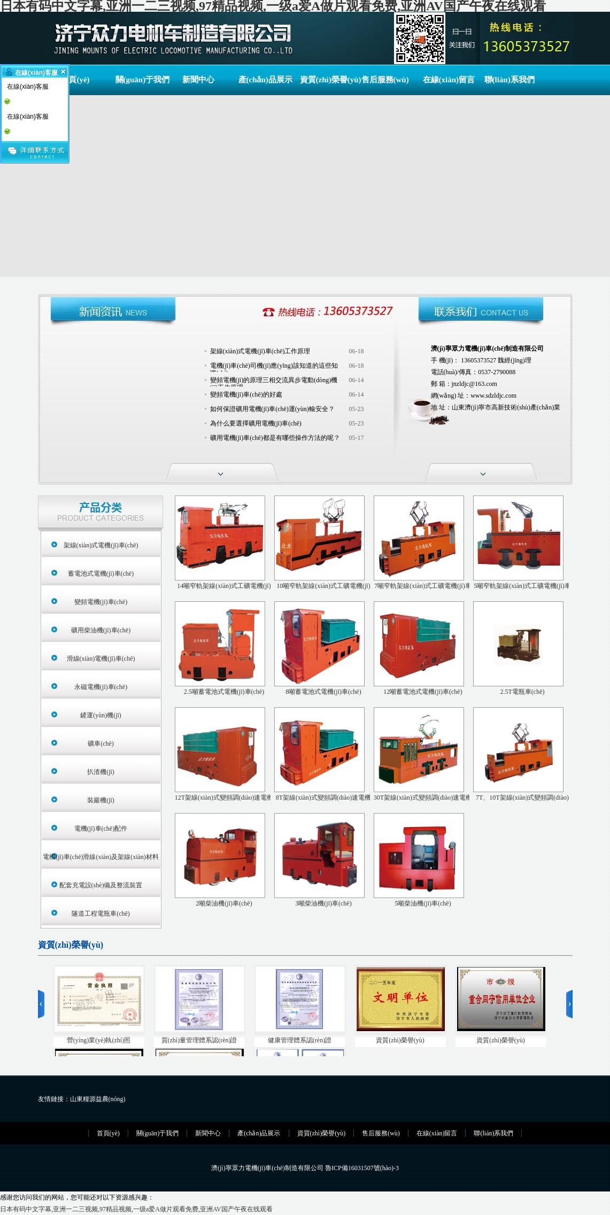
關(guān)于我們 (139, 79)
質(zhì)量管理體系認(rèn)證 (199, 1040)
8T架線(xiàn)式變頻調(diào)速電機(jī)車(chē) (324, 798)
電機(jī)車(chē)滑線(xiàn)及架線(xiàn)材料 (101, 857)
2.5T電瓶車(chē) (522, 691)
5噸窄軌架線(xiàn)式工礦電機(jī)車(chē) (522, 586)
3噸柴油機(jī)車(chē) (323, 903)
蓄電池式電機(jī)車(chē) (101, 573)
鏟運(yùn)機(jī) (100, 715)
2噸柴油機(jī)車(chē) (224, 903)
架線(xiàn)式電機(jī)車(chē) (101, 545)
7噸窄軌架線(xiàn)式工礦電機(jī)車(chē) (422, 586)
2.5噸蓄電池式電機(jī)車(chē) (224, 691)
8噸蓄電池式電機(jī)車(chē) (323, 691)
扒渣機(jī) (100, 772)
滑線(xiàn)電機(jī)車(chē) (101, 658)
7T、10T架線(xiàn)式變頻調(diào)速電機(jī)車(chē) (522, 798)
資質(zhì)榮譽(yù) (324, 79)
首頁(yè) (74, 79)
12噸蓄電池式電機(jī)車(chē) (422, 691)
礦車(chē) (101, 743)
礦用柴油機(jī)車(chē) (100, 630)
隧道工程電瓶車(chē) (101, 913)
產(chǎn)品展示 (262, 79)
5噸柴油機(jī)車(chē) (423, 903)
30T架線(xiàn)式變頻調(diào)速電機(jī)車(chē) (423, 798)
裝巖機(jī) (100, 800)
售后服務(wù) (385, 79)
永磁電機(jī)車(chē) (100, 687)
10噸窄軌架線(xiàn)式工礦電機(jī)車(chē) (323, 586)
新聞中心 (198, 79)
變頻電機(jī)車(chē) (100, 602)
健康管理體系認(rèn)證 (299, 1040)
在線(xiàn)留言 (447, 79)
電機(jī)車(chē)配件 (100, 828)
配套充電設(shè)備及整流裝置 (101, 885)
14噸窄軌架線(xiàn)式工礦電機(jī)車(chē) (224, 586)
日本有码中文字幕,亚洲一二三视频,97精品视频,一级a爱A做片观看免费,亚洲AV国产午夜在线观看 (136, 1209)
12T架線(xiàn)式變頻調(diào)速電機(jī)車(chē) (224, 798)
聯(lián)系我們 (508, 79)
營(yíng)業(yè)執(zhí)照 (98, 1040)
